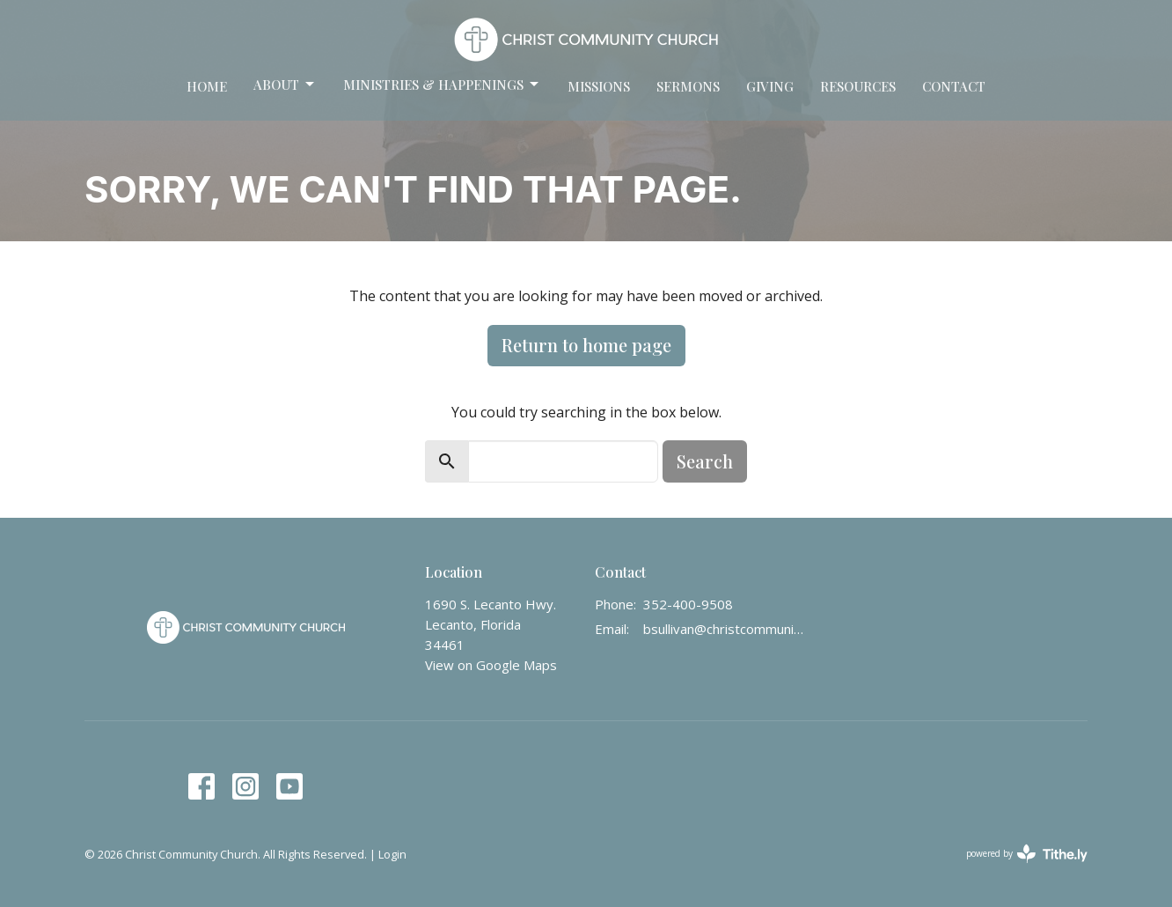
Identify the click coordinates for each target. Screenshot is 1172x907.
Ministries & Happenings (442, 85)
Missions (599, 86)
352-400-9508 (688, 604)
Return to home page (586, 345)
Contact (953, 86)
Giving (770, 86)
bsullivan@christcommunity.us (723, 629)
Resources (858, 86)
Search (705, 461)
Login (392, 854)
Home (207, 86)
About (285, 85)
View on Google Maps (491, 665)
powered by (1027, 853)
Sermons (688, 86)
